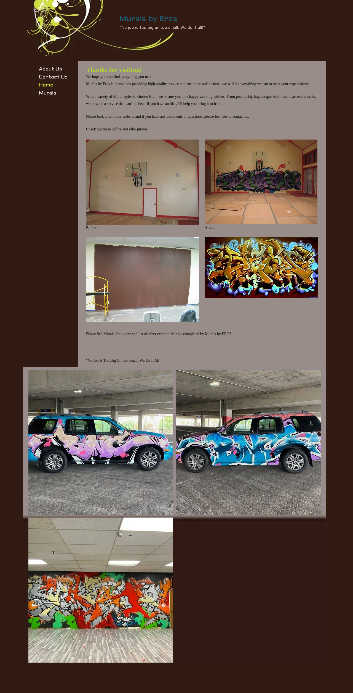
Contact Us (53, 77)
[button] (100, 442)
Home (46, 85)
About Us (50, 69)
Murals (47, 93)
